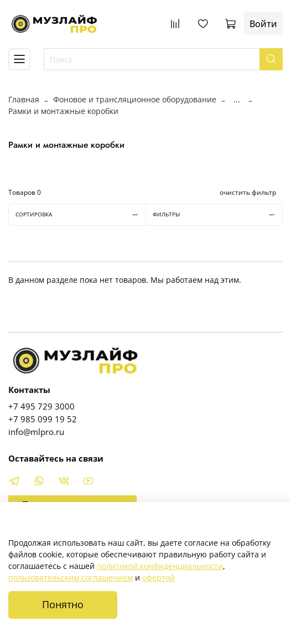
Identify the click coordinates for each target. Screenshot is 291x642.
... (236, 99)
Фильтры (217, 214)
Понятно (63, 604)
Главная (23, 99)
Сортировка (80, 214)
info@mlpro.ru (36, 432)
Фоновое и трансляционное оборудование (134, 99)
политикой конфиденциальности (160, 566)
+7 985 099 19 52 (42, 419)
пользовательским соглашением (70, 577)
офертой (158, 577)
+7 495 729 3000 (41, 406)
